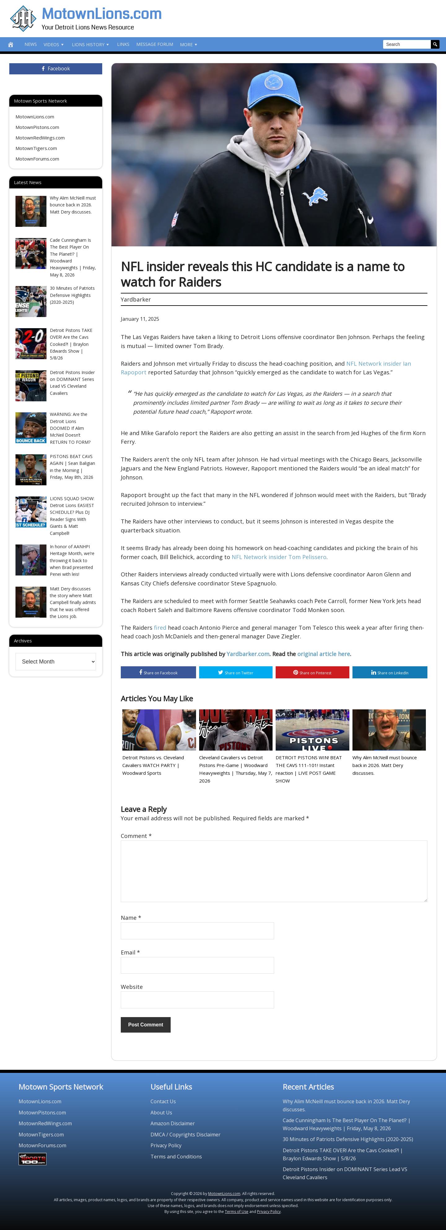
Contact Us (163, 1101)
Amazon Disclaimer (173, 1123)
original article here (323, 654)
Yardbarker (136, 299)
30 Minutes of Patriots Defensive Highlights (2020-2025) (348, 1139)
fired (160, 627)
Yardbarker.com (248, 654)
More (189, 44)
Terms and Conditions (176, 1156)
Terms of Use (236, 1211)
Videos (54, 44)
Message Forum (154, 44)
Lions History (91, 44)
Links (123, 44)
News (30, 44)
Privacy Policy (166, 1145)
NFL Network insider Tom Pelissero (279, 557)
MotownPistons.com (37, 127)
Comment (136, 836)
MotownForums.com (37, 159)
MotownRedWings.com (40, 137)
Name (131, 917)
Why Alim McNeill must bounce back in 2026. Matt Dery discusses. (384, 765)
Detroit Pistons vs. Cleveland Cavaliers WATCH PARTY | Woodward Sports (153, 765)
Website (132, 986)
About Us (161, 1112)
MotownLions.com (102, 14)
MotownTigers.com (36, 148)
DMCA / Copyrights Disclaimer (186, 1134)
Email (130, 952)
